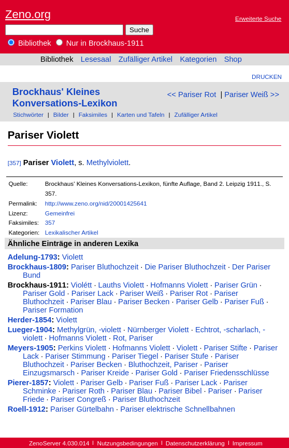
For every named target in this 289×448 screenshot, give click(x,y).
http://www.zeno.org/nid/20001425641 (96, 203)
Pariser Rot (189, 293)
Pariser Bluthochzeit (104, 267)
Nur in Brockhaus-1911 (100, 43)
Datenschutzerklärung (195, 443)
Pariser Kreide (105, 373)
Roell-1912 (27, 409)
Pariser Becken (143, 301)
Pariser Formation (53, 310)
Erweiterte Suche (258, 18)
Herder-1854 (30, 320)
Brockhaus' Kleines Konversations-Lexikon (65, 97)
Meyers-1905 (30, 348)
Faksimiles (93, 114)
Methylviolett (107, 162)
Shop (233, 59)
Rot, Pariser (133, 338)
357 (50, 222)
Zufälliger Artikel (145, 59)
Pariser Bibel (179, 391)
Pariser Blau (91, 301)
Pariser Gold (44, 293)
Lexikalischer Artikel (71, 232)
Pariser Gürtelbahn (82, 409)
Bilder (61, 114)
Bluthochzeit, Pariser (163, 364)
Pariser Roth (84, 391)
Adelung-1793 (32, 257)
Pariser (220, 391)
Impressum (248, 443)
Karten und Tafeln (141, 114)
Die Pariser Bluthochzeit (184, 267)
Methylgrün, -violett (89, 329)
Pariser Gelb (197, 301)
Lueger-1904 (30, 329)
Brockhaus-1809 (37, 267)
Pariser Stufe (187, 356)
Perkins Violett (82, 348)
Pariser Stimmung (75, 356)
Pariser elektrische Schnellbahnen (177, 409)
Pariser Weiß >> (251, 94)
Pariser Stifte (226, 348)
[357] (14, 162)
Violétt (81, 285)
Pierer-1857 (28, 382)
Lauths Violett (121, 285)
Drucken (267, 76)
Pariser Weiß (141, 293)
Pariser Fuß (244, 301)
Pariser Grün (235, 285)
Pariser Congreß (79, 399)
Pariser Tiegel (135, 356)
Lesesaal (96, 59)
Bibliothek (29, 43)
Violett (63, 162)
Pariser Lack (92, 293)
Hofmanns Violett (179, 285)
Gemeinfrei (60, 213)
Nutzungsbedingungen (127, 443)
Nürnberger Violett (158, 329)
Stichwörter (28, 114)
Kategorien (198, 59)
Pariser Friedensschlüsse (226, 373)
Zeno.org (28, 14)
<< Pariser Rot (191, 94)
